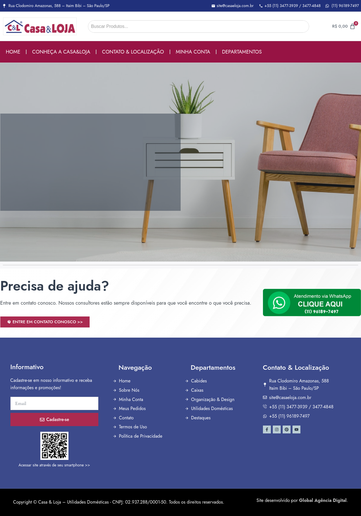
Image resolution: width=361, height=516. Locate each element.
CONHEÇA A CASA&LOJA (61, 52)
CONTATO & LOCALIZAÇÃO (133, 52)
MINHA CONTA (193, 52)
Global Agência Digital (322, 500)
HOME (13, 52)
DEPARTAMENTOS (242, 52)
